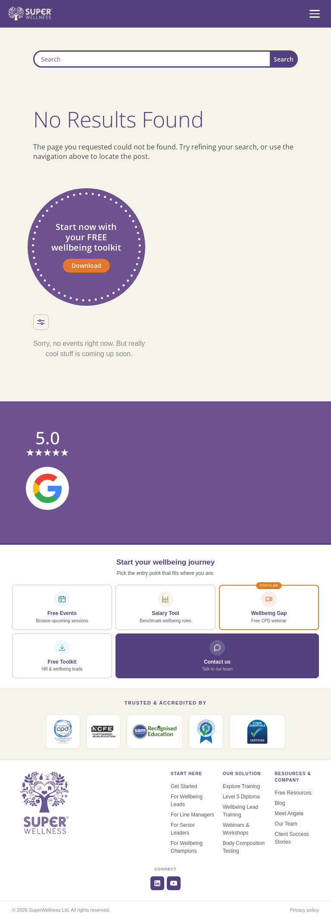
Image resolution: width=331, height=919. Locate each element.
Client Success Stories (292, 838)
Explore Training (241, 786)
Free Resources (293, 793)
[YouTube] (174, 883)
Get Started (184, 786)
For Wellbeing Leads (187, 800)
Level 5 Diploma (241, 797)
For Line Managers (192, 815)
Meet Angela (289, 813)
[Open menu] (314, 13)
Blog (280, 803)
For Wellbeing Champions (187, 847)
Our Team (286, 824)
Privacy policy (304, 910)
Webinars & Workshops (236, 829)
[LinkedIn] (157, 883)
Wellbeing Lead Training (241, 811)
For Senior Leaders (183, 829)
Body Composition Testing (244, 847)
